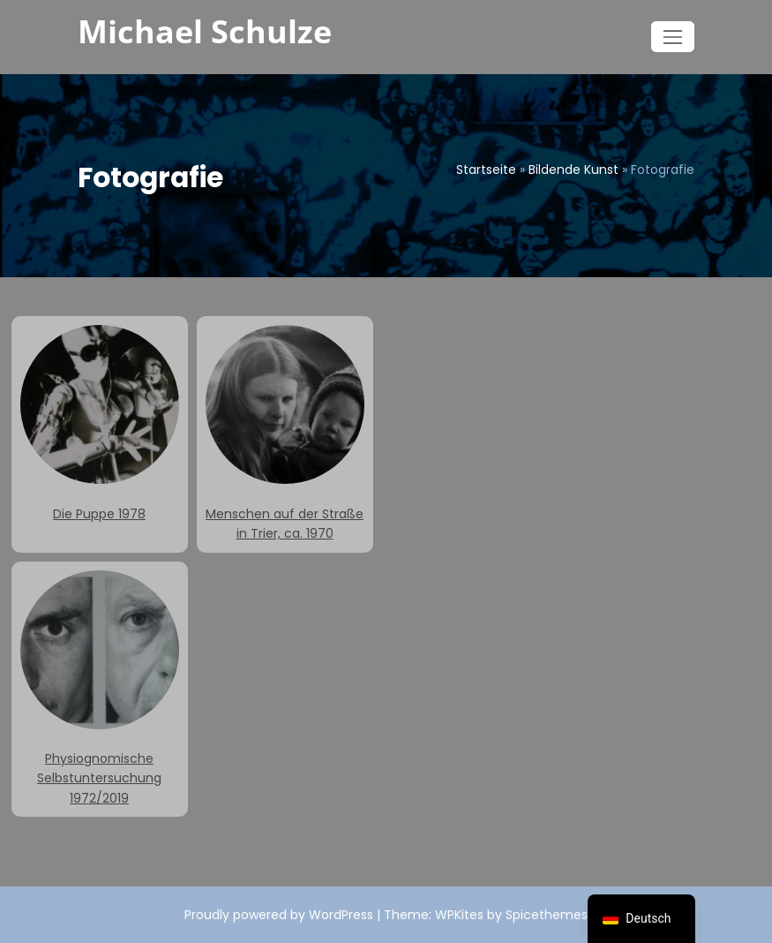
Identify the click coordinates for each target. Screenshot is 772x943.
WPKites (461, 915)
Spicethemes (547, 915)
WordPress (341, 915)
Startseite (486, 169)
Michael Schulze (205, 31)
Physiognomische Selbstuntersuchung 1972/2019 (99, 688)
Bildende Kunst (573, 169)
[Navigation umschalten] (672, 36)
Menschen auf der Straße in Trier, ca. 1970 (285, 433)
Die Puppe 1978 (99, 423)
